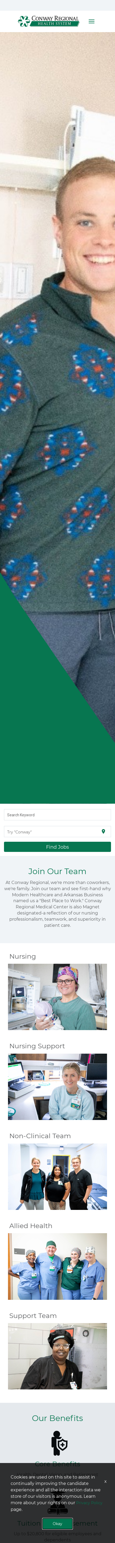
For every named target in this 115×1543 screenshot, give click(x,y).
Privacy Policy (89, 1502)
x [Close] (105, 1481)
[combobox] (57, 814)
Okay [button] (57, 1523)
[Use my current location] (103, 831)
